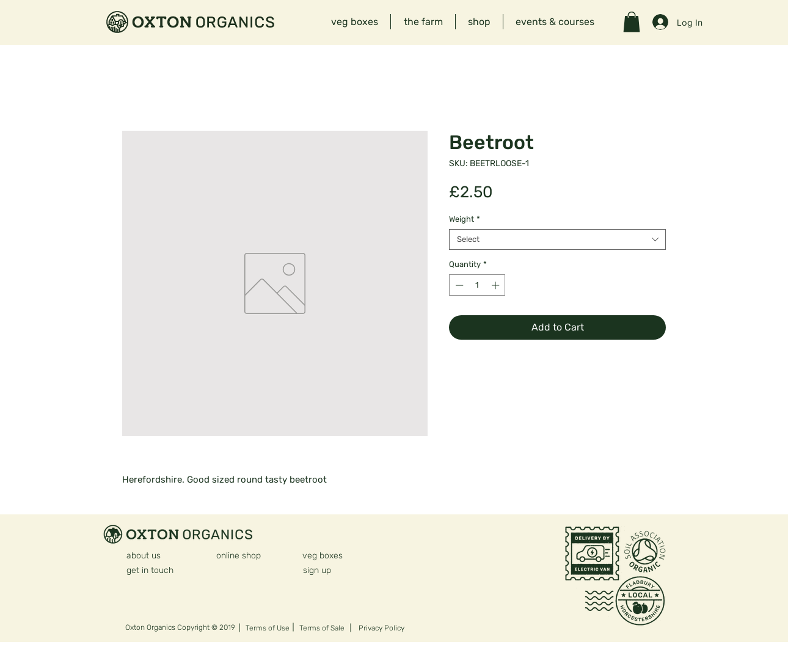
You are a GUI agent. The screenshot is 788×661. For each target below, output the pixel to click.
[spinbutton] (477, 285)
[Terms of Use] (269, 628)
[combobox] (557, 239)
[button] (631, 22)
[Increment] (496, 285)
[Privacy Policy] (383, 628)
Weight (464, 219)
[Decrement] (458, 285)
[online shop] (239, 555)
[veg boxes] (322, 555)
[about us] (143, 555)
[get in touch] (150, 570)
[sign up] (327, 570)
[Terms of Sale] (322, 628)
